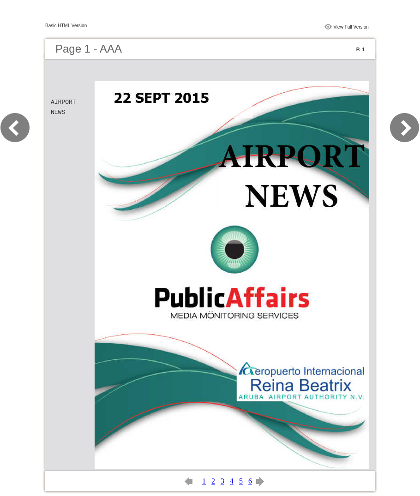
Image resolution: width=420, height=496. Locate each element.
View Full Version (351, 27)
